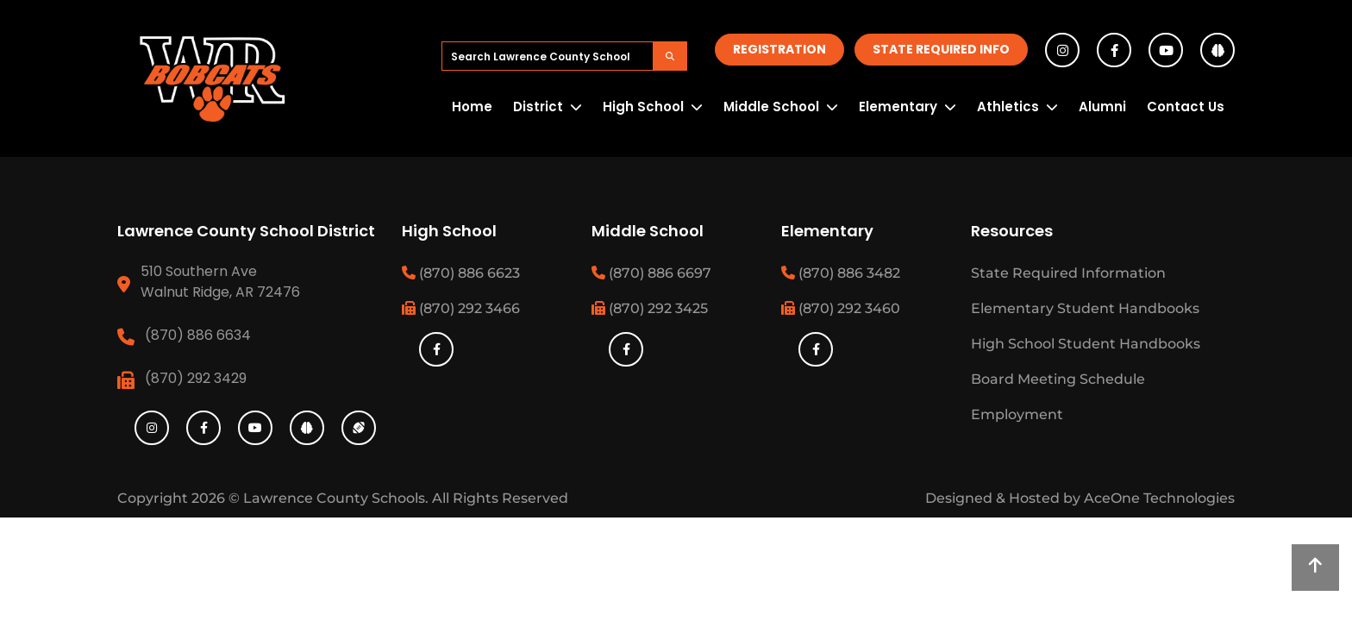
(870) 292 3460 (840, 308)
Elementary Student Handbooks (1085, 308)
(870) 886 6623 (461, 273)
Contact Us (1185, 106)
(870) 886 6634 (198, 335)
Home (472, 106)
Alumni (1102, 106)
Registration (779, 49)
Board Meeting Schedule (1058, 379)
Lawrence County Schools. (337, 498)
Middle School (771, 106)
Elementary (898, 106)
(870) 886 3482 (840, 273)
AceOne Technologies (1159, 498)
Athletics (1008, 106)
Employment (1017, 414)
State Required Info (941, 49)
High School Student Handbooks (1085, 344)
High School (643, 106)
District (538, 106)
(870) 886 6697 (651, 273)
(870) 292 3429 (196, 378)
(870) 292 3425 (650, 308)
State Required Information (1068, 273)
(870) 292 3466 (461, 308)
